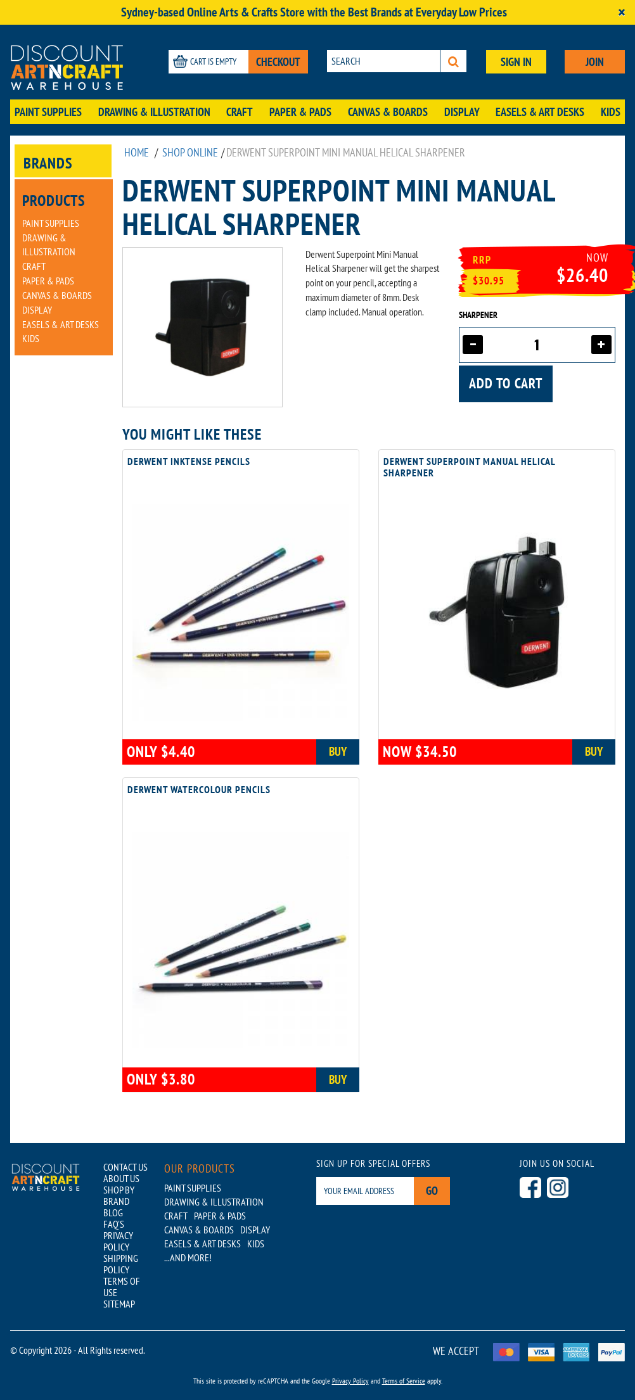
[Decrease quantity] (473, 344)
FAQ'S (113, 1224)
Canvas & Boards (388, 112)
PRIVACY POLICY (118, 1241)
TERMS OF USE (121, 1287)
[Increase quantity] (601, 344)
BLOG (113, 1212)
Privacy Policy (350, 1380)
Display (462, 112)
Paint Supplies (48, 112)
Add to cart (505, 383)
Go (432, 1190)
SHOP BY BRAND (118, 1195)
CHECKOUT (278, 61)
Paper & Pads (300, 112)
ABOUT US (121, 1178)
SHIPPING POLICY (120, 1264)
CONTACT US (125, 1167)
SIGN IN (516, 61)
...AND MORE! (188, 1257)
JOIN (595, 61)
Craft (239, 112)
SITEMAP (119, 1303)
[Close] (621, 12)
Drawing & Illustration (154, 112)
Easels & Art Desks (540, 112)
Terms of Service (403, 1380)
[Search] (453, 61)
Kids (610, 112)
